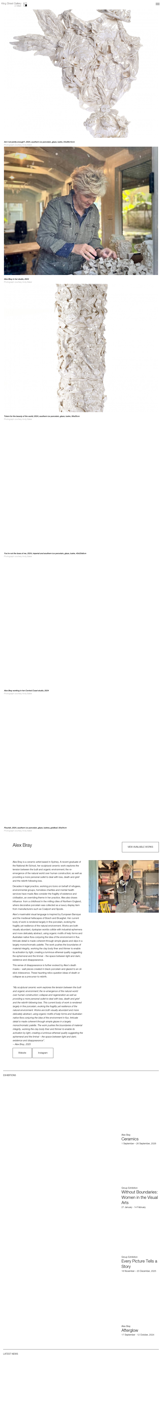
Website (22, 1053)
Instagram (43, 1053)
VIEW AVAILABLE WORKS (140, 847)
